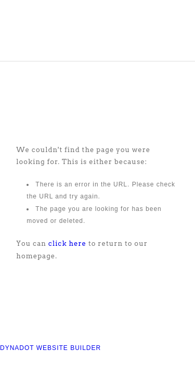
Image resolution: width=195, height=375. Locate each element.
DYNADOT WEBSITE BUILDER (50, 348)
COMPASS (64, 35)
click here (67, 243)
